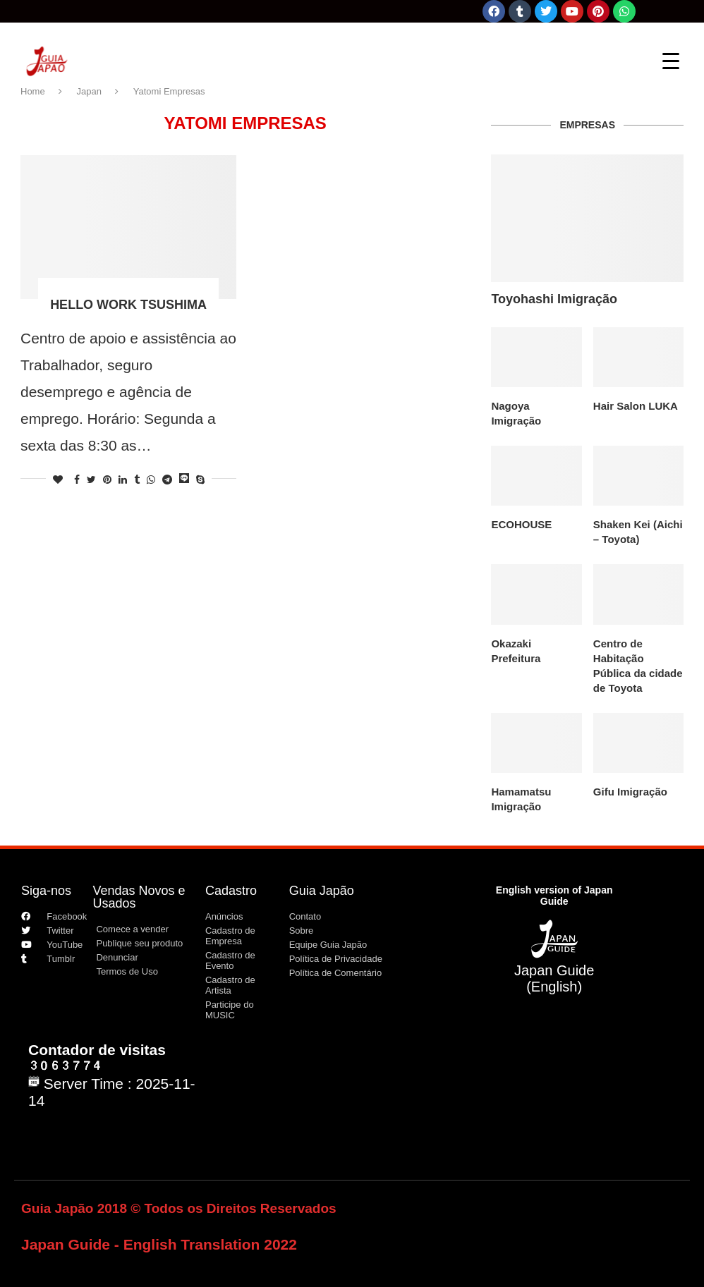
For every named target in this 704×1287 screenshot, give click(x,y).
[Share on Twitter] (91, 479)
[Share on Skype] (200, 479)
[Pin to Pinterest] (107, 479)
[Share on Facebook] (77, 479)
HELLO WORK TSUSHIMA (128, 305)
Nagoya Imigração (516, 413)
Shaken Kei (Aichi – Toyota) (638, 531)
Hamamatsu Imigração (521, 799)
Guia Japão (321, 891)
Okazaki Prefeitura (515, 651)
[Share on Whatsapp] (151, 479)
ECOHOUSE (521, 524)
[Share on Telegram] (167, 479)
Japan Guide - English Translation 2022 (159, 1244)
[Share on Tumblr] (137, 479)
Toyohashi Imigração (554, 299)
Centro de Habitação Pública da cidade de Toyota (638, 666)
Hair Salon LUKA (635, 406)
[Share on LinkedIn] (123, 479)
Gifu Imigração (630, 792)
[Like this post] (58, 479)
